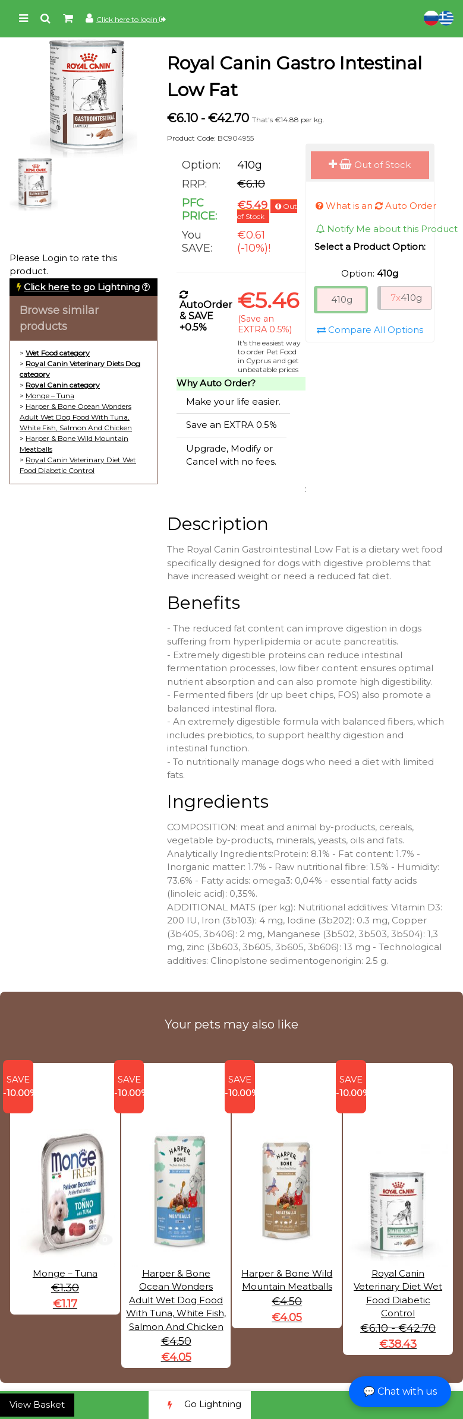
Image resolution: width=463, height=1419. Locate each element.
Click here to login (131, 19)
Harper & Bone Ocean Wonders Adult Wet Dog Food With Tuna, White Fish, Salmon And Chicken (76, 417)
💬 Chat (400, 1391)
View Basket (37, 1404)
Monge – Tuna (50, 395)
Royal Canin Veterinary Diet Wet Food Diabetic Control (398, 1268)
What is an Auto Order (376, 205)
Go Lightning (199, 1405)
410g (341, 299)
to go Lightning (82, 287)
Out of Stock (370, 164)
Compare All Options (370, 329)
